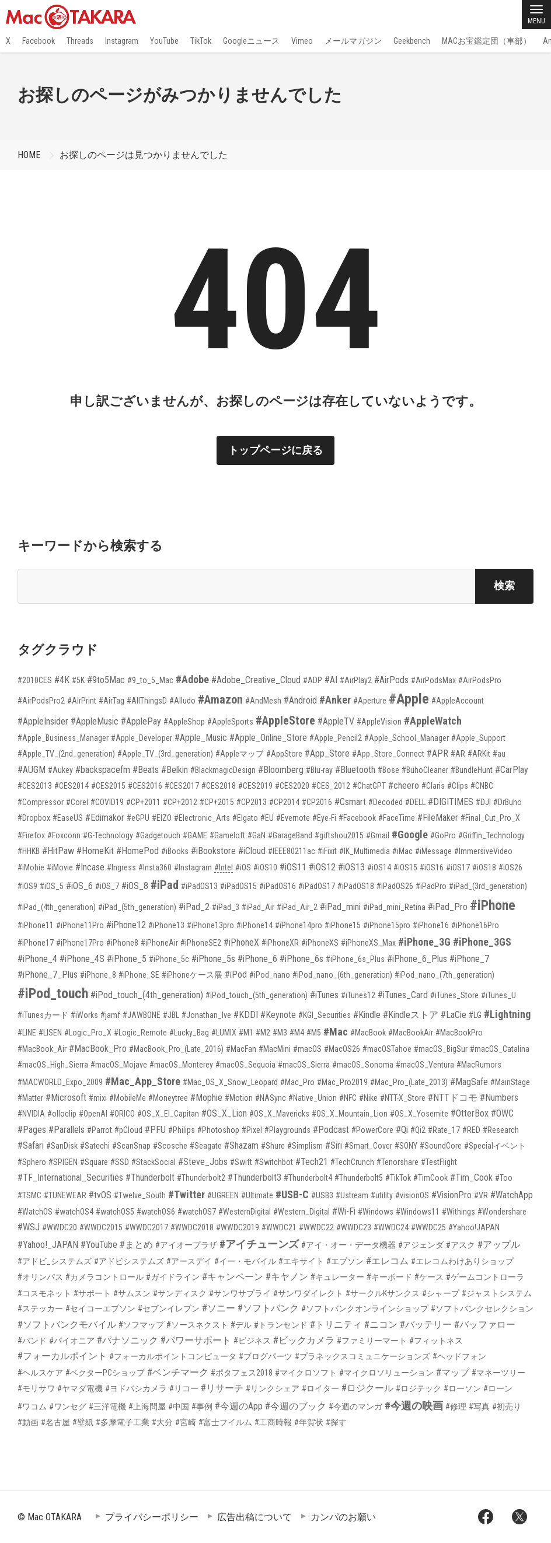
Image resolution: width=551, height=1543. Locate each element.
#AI (331, 679)
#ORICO (122, 1113)
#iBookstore (213, 850)
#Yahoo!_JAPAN (48, 1244)
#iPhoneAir (159, 942)
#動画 (28, 1422)
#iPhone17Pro (80, 942)
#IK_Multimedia (364, 851)
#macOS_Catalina (499, 1049)
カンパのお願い (343, 1517)
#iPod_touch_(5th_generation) (256, 995)
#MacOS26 (342, 1049)
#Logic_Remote (140, 1032)
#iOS (243, 867)
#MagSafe (469, 1081)
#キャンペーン (232, 1276)
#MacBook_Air (42, 1049)
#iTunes (324, 994)
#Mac (335, 1032)
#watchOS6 (156, 1211)
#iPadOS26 (394, 886)
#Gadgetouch (157, 835)
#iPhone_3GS (482, 942)
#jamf (110, 1015)
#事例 (201, 1406)
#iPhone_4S (82, 958)
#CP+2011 (143, 802)
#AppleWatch (433, 721)
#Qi (402, 1129)
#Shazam (241, 1145)
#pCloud (128, 1130)
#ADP (312, 680)
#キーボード (389, 1277)
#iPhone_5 (127, 958)
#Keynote (278, 1014)
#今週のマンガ (355, 1406)
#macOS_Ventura (425, 1064)
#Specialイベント (495, 1145)
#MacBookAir (410, 1032)
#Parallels (66, 1129)
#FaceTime (396, 818)
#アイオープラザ (186, 1245)
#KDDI (245, 1014)
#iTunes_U (498, 995)
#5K (78, 680)
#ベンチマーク (177, 1372)
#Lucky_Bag (189, 1032)
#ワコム (32, 1406)
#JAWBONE (142, 1015)
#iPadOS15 (238, 886)
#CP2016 (317, 802)
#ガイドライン (173, 1277)
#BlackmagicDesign (223, 770)
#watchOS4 (74, 1211)
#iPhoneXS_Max (368, 942)
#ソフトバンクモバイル (67, 1324)
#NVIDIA (31, 1113)
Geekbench (411, 41)
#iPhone (492, 905)
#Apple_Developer (141, 738)
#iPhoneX (241, 942)
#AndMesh (263, 700)
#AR (458, 753)
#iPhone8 (122, 942)
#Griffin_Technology (491, 835)
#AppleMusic (94, 721)
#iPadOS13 (199, 886)
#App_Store (327, 753)
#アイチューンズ (259, 1244)
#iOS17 (458, 867)
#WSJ (29, 1227)
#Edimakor (104, 817)
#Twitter (186, 1194)
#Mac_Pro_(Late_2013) (409, 1082)
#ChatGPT (369, 785)
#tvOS (100, 1195)
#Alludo (182, 700)
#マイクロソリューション (386, 1372)
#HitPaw (58, 850)
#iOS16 (432, 867)
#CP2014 (284, 802)
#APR (437, 753)
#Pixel (252, 1130)
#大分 (162, 1422)
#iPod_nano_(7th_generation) (444, 974)
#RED (471, 1130)
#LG (475, 1015)
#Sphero (32, 1162)
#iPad (165, 885)
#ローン (497, 1388)
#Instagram (193, 867)
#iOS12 (322, 867)
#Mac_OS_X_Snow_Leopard (230, 1082)
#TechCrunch (352, 1162)
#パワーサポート (196, 1340)
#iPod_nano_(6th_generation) (342, 974)
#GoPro (443, 835)
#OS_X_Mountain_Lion (350, 1113)
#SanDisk (62, 1145)
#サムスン (132, 1293)
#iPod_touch (53, 993)
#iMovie (60, 867)
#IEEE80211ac (291, 851)
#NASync (270, 1098)
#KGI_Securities (324, 1015)
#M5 (313, 1032)
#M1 (246, 1032)
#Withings (458, 1211)
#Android (300, 700)
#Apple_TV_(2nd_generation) (66, 753)
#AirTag (111, 700)
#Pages (32, 1129)
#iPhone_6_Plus (417, 958)
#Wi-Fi (343, 1211)
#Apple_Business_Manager (63, 738)
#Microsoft (66, 1097)
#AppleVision (379, 721)
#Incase (89, 867)
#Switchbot (273, 1162)
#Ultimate (257, 1195)
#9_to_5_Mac (150, 680)
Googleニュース (251, 41)
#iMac (402, 851)
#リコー (183, 1388)
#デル (241, 1324)
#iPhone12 (126, 924)
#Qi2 (418, 1130)
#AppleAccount (457, 700)
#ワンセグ (67, 1406)
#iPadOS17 (316, 886)
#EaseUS (68, 818)
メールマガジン (353, 41)
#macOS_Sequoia (245, 1064)
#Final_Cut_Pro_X (490, 818)
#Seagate (206, 1145)
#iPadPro (431, 886)
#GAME (195, 835)
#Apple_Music (201, 737)
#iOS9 (27, 886)
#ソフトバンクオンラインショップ (364, 1308)
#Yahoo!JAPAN (474, 1227)
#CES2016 (145, 785)
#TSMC (29, 1195)
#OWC (502, 1113)
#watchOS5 (115, 1211)
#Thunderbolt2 (201, 1177)
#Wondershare (501, 1211)
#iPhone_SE (138, 974)
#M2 (263, 1032)
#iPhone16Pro (475, 925)
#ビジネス (252, 1340)
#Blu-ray (319, 770)
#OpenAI (93, 1113)
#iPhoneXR (280, 942)
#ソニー (218, 1308)
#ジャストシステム (497, 1293)
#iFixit (327, 851)
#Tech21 (311, 1161)
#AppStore (284, 753)
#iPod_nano (269, 974)
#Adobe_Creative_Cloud (256, 679)
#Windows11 (418, 1211)
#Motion (239, 1098)
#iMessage (433, 851)
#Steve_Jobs (203, 1161)
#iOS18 (484, 867)
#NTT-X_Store (403, 1098)
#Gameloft (227, 835)
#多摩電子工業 (122, 1422)
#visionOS (412, 1195)
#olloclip (61, 1113)
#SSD (119, 1162)
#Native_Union (312, 1098)
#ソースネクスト (197, 1324)
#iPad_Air (258, 907)
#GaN (256, 835)
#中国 (178, 1406)
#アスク (460, 1245)
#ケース (429, 1277)
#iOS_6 (79, 885)
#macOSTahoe (386, 1049)
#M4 (297, 1032)
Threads (80, 41)
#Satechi (95, 1145)
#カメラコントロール (104, 1277)
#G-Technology (108, 835)
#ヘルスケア (40, 1372)
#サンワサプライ (240, 1293)
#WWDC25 (428, 1227)
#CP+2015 (217, 802)
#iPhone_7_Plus (48, 974)
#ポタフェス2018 (242, 1372)
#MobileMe (127, 1098)
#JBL (171, 1015)
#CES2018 (218, 785)
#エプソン (345, 1261)
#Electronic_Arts (202, 818)
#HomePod (137, 850)
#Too (503, 1177)
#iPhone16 (431, 925)
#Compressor (41, 802)
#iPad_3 (225, 907)
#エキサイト (301, 1261)
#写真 (479, 1406)
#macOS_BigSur (441, 1049)
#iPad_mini (340, 906)
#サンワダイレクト (308, 1293)
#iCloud (252, 850)
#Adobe (192, 679)
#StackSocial (153, 1162)
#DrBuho (507, 802)
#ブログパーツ (265, 1356)
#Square (94, 1162)
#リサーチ (222, 1388)
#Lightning (507, 1014)
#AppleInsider (43, 721)
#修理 (455, 1406)
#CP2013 (251, 802)
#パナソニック (127, 1340)
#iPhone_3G (424, 942)
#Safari (31, 1145)
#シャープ (440, 1293)
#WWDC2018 (192, 1227)
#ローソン (462, 1388)
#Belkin (174, 769)
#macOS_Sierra (304, 1064)
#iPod (236, 974)
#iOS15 (405, 867)
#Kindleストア (410, 1014)
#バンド (32, 1340)
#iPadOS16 (277, 886)
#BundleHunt (472, 770)
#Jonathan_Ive (206, 1015)
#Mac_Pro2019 (342, 1082)
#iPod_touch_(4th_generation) (146, 994)
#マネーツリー (498, 1372)
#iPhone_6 (257, 958)
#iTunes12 (358, 995)
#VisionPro (451, 1195)
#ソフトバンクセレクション (482, 1308)
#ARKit (479, 753)
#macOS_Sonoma (362, 1064)
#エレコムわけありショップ (462, 1261)
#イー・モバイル (245, 1261)
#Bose (388, 770)
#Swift (241, 1162)
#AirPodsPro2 (41, 700)
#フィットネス (436, 1340)
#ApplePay (141, 721)
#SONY (406, 1145)
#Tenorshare (397, 1162)
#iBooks (175, 851)
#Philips (181, 1130)
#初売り (506, 1406)
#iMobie (31, 867)
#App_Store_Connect (388, 753)
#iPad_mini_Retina (394, 907)
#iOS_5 (52, 886)
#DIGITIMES (450, 801)
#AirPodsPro (479, 680)
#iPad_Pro (448, 906)
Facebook (38, 41)
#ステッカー (40, 1308)
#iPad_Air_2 (297, 907)
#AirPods (391, 679)
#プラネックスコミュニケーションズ (362, 1356)
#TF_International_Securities (70, 1177)
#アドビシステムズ (129, 1261)
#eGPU (138, 818)
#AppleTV (336, 721)
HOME (29, 154)
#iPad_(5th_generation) (137, 907)
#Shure (273, 1145)
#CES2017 (182, 785)
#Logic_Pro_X (87, 1032)
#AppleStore (285, 720)
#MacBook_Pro (98, 1048)
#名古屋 (55, 1422)
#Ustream (352, 1195)
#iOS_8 (134, 885)
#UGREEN (223, 1195)
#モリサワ (36, 1388)
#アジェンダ (421, 1245)
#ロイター (320, 1388)
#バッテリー (426, 1324)
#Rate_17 (444, 1130)
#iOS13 (351, 867)
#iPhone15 (343, 925)
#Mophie (206, 1097)
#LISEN (50, 1032)
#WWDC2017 (146, 1227)
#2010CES (35, 680)
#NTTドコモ (452, 1097)
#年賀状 (308, 1422)
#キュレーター (337, 1277)
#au (499, 753)
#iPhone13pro (210, 925)
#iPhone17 (36, 942)
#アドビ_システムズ (55, 1261)
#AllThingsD (147, 700)
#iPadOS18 (355, 886)
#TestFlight (439, 1162)
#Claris (433, 785)
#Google (410, 834)
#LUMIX (223, 1032)
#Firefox (31, 835)
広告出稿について (254, 1517)
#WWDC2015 (101, 1227)
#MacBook (368, 1032)
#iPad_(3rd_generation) (488, 886)
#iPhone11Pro (80, 925)
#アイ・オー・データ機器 (348, 1245)
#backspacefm (102, 769)
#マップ (452, 1372)
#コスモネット (44, 1293)
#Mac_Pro (297, 1082)
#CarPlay (511, 769)
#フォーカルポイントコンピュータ (172, 1356)
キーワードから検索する (90, 545)
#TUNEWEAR (65, 1195)
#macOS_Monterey (181, 1064)
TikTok (200, 41)
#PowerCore (372, 1130)
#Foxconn (64, 835)
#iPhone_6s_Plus (355, 959)
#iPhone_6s (301, 958)
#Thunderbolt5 (358, 1177)
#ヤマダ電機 (80, 1388)
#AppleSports (230, 721)
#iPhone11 (36, 925)
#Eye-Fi (324, 818)
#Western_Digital (301, 1211)
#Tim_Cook (471, 1177)
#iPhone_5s (213, 958)
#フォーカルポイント (62, 1356)
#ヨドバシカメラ (136, 1388)
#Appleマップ (239, 753)
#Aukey (60, 770)
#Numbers (499, 1097)
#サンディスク (180, 1293)
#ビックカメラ (303, 1340)
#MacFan (241, 1049)
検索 (504, 585)
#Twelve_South (140, 1195)
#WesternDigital (244, 1211)
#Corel (77, 802)
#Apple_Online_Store (268, 737)
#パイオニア (72, 1340)
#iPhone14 (254, 925)
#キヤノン (287, 1276)
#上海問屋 (147, 1406)
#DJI (483, 802)
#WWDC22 (316, 1227)
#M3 (280, 1032)
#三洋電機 (107, 1406)
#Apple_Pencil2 (335, 738)
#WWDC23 (353, 1227)
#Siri (333, 1145)
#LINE (27, 1032)
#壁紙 (82, 1422)
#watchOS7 (196, 1211)
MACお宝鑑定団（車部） (486, 41)
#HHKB (29, 851)
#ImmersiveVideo (483, 851)
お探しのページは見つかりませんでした (144, 154)
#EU (267, 818)
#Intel (223, 867)
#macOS (307, 1049)
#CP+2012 (180, 802)
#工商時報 (273, 1422)
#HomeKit (95, 850)
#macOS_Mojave (118, 1064)
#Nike (368, 1098)
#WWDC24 (391, 1227)
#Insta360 (155, 867)
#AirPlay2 (356, 680)
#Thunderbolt (150, 1177)
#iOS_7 (107, 886)
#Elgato (245, 818)
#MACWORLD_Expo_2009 (60, 1082)
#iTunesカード (43, 1015)
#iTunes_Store (454, 995)
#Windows (375, 1211)
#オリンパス (40, 1277)
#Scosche (170, 1145)
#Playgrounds (287, 1130)
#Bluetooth (355, 769)
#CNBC (481, 785)
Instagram (121, 41)
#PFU (155, 1129)
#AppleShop (184, 721)
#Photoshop (218, 1130)
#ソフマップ (141, 1324)
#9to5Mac (106, 679)
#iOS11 (293, 867)
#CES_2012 (331, 785)
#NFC (348, 1098)
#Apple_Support (478, 738)
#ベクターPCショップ (105, 1372)
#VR (481, 1195)
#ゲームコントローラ (485, 1277)
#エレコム (387, 1260)
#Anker (335, 700)
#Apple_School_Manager (406, 738)
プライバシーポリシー (151, 1517)
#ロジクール (367, 1388)
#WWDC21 (279, 1227)
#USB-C (292, 1194)
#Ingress (121, 867)
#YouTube (99, 1244)
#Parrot (99, 1130)
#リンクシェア (272, 1388)
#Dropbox (34, 818)
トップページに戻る (275, 450)
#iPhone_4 (37, 958)
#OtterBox (470, 1113)
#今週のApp (239, 1406)
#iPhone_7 (469, 958)
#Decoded (385, 802)
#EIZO (162, 818)
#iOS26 (510, 867)
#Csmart (350, 801)
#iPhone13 (166, 925)
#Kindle (367, 1014)
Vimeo (302, 41)
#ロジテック (418, 1388)
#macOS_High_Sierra (53, 1064)
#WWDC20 (59, 1227)
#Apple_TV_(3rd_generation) (165, 753)
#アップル (498, 1244)
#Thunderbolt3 (254, 1177)
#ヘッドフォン (459, 1356)
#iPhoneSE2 (200, 942)
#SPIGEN (63, 1162)
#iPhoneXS (320, 942)
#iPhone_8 (98, 974)
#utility (382, 1195)
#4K (61, 679)
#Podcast (331, 1129)
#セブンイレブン (169, 1308)
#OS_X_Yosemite (419, 1113)
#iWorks (84, 1015)
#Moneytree (168, 1098)
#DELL (415, 802)
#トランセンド (281, 1324)
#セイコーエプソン (100, 1308)
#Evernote (293, 818)
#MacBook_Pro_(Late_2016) (176, 1049)
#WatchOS (35, 1211)
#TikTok (398, 1177)
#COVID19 (107, 802)
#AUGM (32, 769)
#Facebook (357, 818)
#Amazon (220, 699)
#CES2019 (255, 785)
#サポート (92, 1293)
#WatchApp (511, 1195)
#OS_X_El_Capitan (168, 1113)
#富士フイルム (225, 1422)
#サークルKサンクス (383, 1293)
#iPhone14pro (298, 925)
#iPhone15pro (386, 925)
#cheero (403, 785)
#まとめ (136, 1244)
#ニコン (380, 1324)
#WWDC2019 (237, 1227)
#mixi (98, 1098)
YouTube (164, 41)
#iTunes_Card (403, 994)
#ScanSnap (131, 1145)
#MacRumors (478, 1064)
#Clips (457, 785)
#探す (336, 1422)
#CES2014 (71, 785)
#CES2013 (35, 785)
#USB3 (322, 1195)
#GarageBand (290, 835)
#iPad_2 (194, 906)
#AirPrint (81, 700)
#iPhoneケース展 (192, 974)
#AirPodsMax (433, 680)
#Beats (145, 769)
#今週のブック (295, 1406)
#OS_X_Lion (224, 1113)
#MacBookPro (459, 1032)
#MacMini (275, 1049)
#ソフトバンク (268, 1308)
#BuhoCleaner (425, 770)
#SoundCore (441, 1145)
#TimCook (430, 1177)
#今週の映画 (414, 1405)
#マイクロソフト (306, 1372)
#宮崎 (185, 1422)
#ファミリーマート (372, 1340)
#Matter (30, 1098)
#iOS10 (265, 867)
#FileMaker (437, 817)
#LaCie (453, 1014)
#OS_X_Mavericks (279, 1113)
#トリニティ (336, 1324)
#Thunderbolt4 (308, 1177)
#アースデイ (189, 1261)
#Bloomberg (281, 769)
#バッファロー (484, 1324)
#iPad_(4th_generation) (57, 907)
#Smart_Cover (368, 1145)
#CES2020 (292, 785)
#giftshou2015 (339, 835)
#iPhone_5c (169, 959)
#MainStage (510, 1082)
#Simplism (305, 1145)
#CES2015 (108, 785)
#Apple (409, 699)
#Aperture (369, 700)
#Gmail (377, 835)
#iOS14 (379, 867)
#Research (501, 1130)
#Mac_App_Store (142, 1081)
